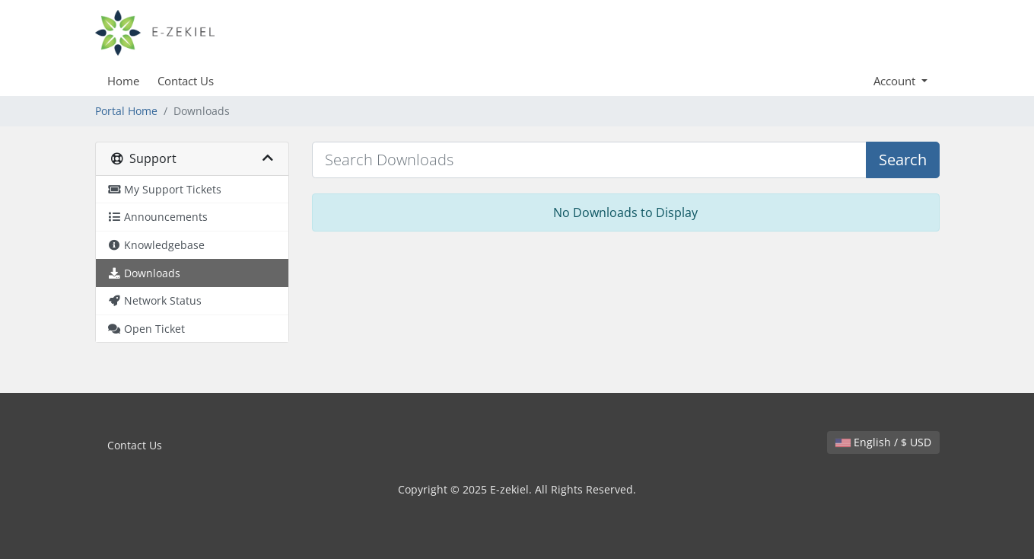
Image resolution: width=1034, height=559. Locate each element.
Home (123, 80)
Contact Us (185, 80)
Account (895, 80)
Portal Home (126, 111)
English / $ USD (883, 442)
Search (903, 159)
